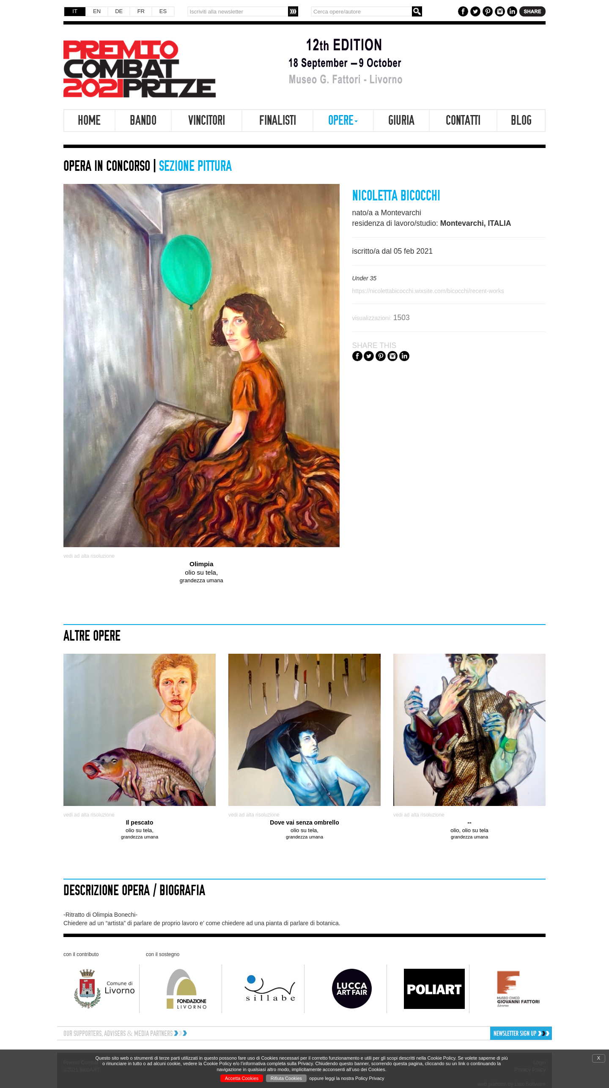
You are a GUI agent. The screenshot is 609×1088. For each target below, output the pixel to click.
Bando (143, 120)
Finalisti (277, 120)
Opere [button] (343, 120)
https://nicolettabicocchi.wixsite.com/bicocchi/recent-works (428, 291)
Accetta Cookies (241, 1078)
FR (141, 11)
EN (97, 11)
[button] (493, 1033)
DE (119, 11)
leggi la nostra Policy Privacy (354, 1078)
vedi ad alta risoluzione (89, 556)
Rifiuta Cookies (286, 1078)
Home (89, 120)
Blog (521, 120)
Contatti (463, 120)
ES (163, 11)
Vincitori (206, 120)
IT (74, 11)
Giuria (401, 120)
